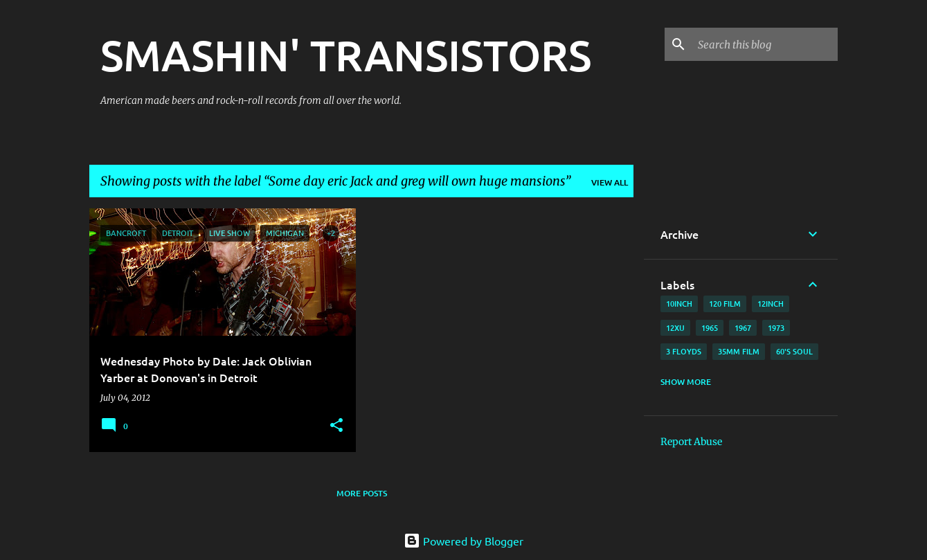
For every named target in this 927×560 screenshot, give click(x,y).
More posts (361, 493)
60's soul (794, 351)
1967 (743, 328)
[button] (336, 426)
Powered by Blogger (463, 541)
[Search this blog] (765, 44)
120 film (725, 303)
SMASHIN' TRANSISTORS (345, 54)
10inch (679, 303)
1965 (709, 328)
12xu (675, 328)
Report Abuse (691, 441)
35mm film (738, 351)
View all (609, 182)
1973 (776, 328)
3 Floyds (683, 351)
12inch (770, 303)
